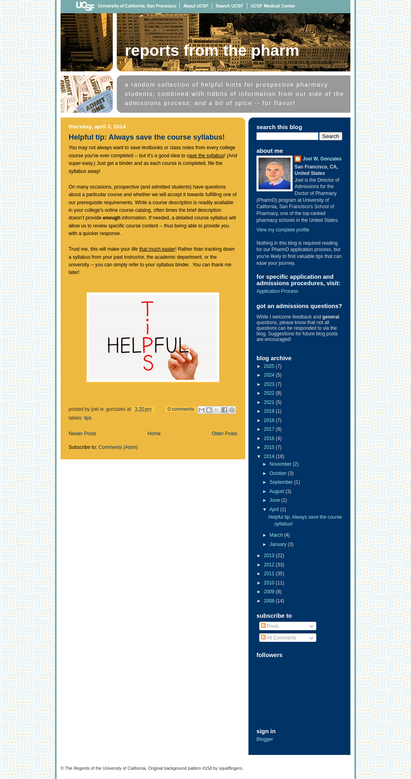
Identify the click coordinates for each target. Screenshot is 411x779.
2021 (270, 402)
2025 (270, 366)
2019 (270, 411)
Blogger (264, 739)
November (281, 464)
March (277, 535)
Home (154, 433)
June (275, 500)
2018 (270, 420)
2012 (270, 565)
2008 (270, 601)
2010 (270, 583)
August (277, 491)
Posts (270, 626)
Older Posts (224, 433)
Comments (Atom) (118, 447)
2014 (270, 456)
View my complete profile (282, 230)
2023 (270, 384)
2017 (270, 429)
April (274, 509)
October (279, 473)
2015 (270, 447)
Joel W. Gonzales (322, 159)
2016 (270, 438)
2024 (270, 375)
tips (88, 418)
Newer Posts (82, 433)
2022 (270, 393)
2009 (270, 591)
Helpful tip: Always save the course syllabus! (147, 137)
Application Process (277, 291)
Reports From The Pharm (212, 50)
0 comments (181, 409)
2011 (270, 573)
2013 (270, 555)
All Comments (278, 638)
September (282, 482)
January (279, 544)
